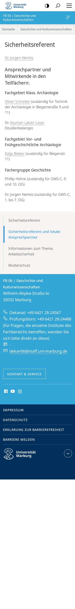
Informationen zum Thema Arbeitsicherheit (30, 251)
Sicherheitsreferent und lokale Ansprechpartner (34, 234)
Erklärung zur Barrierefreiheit (33, 429)
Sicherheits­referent (24, 220)
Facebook (5, 391)
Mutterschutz (19, 265)
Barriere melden (19, 439)
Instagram (20, 391)
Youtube (12, 391)
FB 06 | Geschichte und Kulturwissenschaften (68, 18)
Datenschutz (15, 420)
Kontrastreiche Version (46, 6)
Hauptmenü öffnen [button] (68, 5)
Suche (56, 6)
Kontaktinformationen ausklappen (67, 453)
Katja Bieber (15, 153)
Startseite (8, 29)
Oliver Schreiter (17, 101)
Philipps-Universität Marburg (23, 457)
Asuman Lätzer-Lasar (27, 122)
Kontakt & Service (24, 374)
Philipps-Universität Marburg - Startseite (17, 5)
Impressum (13, 410)
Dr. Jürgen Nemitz (19, 57)
